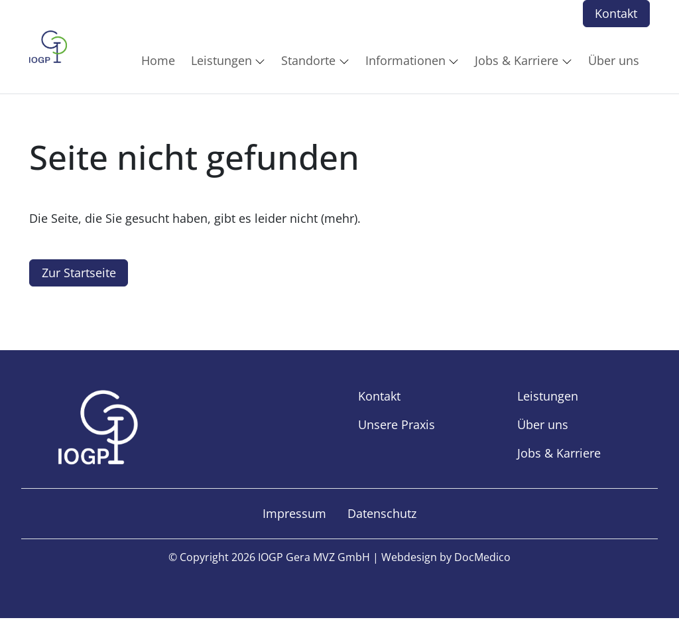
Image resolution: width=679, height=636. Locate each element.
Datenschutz (381, 513)
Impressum (294, 513)
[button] (160, 60)
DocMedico (482, 557)
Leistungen (547, 396)
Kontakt (616, 13)
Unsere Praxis (396, 424)
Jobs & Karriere (559, 453)
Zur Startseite (79, 273)
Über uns (542, 424)
